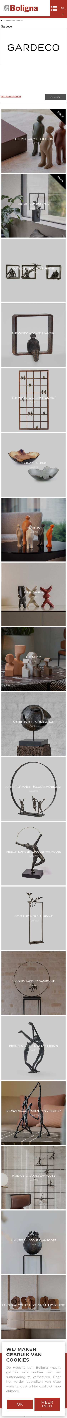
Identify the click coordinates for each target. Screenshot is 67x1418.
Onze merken (10, 21)
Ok (20, 1404)
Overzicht (55, 97)
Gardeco (19, 21)
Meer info (47, 1404)
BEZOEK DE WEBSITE (11, 96)
